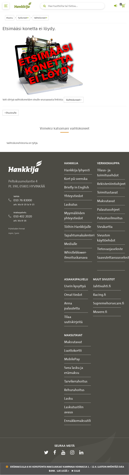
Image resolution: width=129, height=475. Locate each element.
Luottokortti (73, 350)
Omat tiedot (73, 294)
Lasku (68, 398)
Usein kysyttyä (75, 286)
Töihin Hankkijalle (77, 226)
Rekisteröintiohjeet (111, 183)
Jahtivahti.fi (102, 286)
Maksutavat (106, 201)
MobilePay (72, 359)
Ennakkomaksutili (77, 420)
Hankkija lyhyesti (77, 170)
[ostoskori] (123, 6)
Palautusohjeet (108, 209)
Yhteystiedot (73, 195)
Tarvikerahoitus (76, 381)
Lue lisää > (63, 470)
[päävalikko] (6, 6)
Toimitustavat (107, 192)
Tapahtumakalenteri (79, 235)
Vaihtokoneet (73, 99)
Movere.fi (100, 311)
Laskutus (70, 204)
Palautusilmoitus (110, 218)
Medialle (70, 243)
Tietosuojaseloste (110, 249)
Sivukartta (105, 226)
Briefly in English (76, 187)
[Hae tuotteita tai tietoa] (72, 6)
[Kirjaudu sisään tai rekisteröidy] (115, 6)
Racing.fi (99, 294)
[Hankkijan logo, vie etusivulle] (23, 5)
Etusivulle (10, 112)
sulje (75, 470)
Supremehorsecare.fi (108, 303)
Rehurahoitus (74, 390)
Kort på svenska (76, 178)
